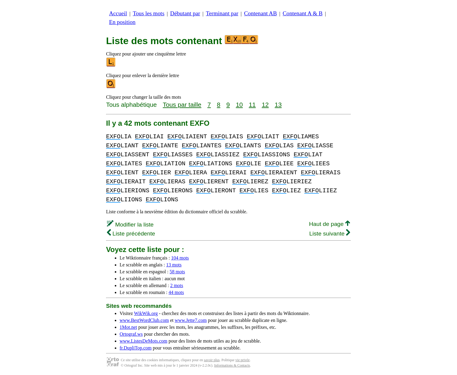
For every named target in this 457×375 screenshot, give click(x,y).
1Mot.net (128, 327)
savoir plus (212, 360)
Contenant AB (260, 13)
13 (278, 104)
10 (239, 104)
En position (122, 22)
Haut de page (329, 224)
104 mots (180, 257)
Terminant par (222, 13)
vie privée (242, 360)
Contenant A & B (303, 13)
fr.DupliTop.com (135, 347)
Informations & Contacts (232, 365)
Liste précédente (131, 233)
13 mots (173, 264)
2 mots (176, 285)
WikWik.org (146, 313)
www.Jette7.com (191, 320)
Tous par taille (182, 104)
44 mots (176, 292)
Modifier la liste (130, 224)
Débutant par (185, 13)
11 (252, 104)
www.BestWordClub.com (144, 320)
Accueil (118, 13)
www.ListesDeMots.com (143, 341)
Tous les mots (148, 13)
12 (265, 104)
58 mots (177, 271)
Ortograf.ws (131, 334)
